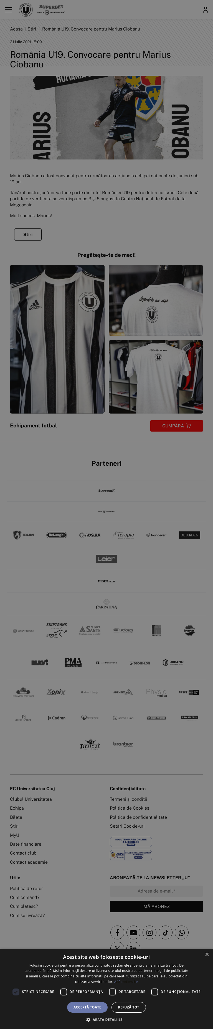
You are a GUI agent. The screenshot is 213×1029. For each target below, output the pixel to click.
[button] (106, 1019)
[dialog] (106, 989)
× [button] (207, 955)
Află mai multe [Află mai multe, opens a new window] (126, 981)
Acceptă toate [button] (87, 1007)
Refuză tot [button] (128, 1007)
